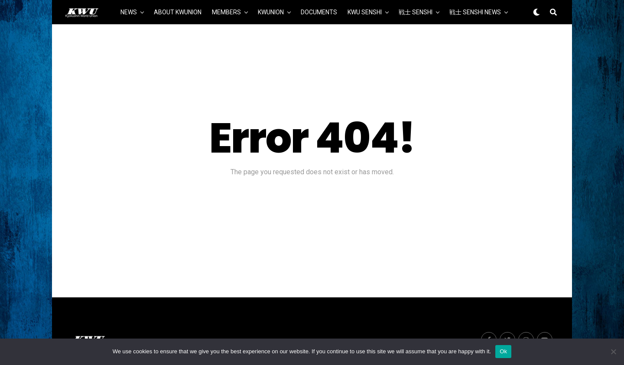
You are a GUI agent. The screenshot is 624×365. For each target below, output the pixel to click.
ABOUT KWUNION (178, 12)
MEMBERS (226, 12)
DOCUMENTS (319, 12)
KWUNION (271, 12)
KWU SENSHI (365, 12)
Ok (503, 351)
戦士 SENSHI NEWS (475, 12)
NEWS (128, 12)
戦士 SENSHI (415, 12)
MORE (312, 37)
